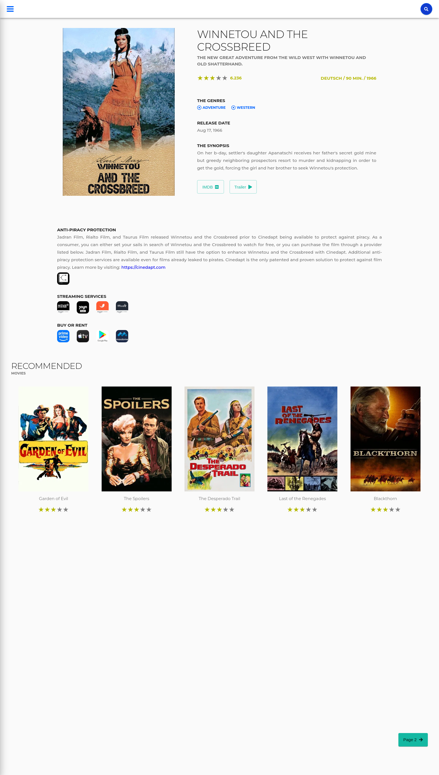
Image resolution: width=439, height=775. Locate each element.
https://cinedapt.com (143, 267)
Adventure (211, 107)
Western (243, 107)
